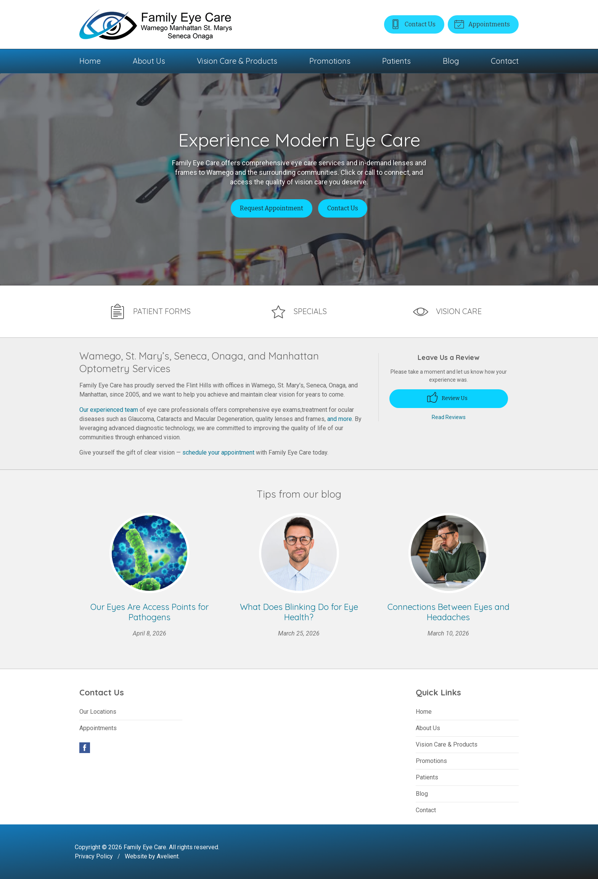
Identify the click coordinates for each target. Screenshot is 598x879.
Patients (396, 61)
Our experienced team (108, 409)
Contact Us (411, 23)
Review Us (447, 397)
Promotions (329, 61)
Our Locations (97, 711)
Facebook (84, 747)
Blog (451, 61)
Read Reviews (449, 416)
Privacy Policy (94, 856)
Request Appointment (271, 208)
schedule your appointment (218, 452)
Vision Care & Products (237, 61)
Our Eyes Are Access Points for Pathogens (149, 611)
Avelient (167, 856)
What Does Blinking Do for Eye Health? (299, 611)
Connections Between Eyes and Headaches (448, 611)
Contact (505, 61)
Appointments (481, 23)
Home (90, 61)
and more (339, 418)
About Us (149, 61)
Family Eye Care (145, 846)
